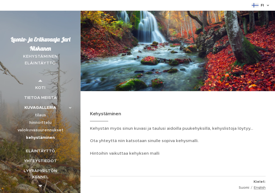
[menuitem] (40, 87)
